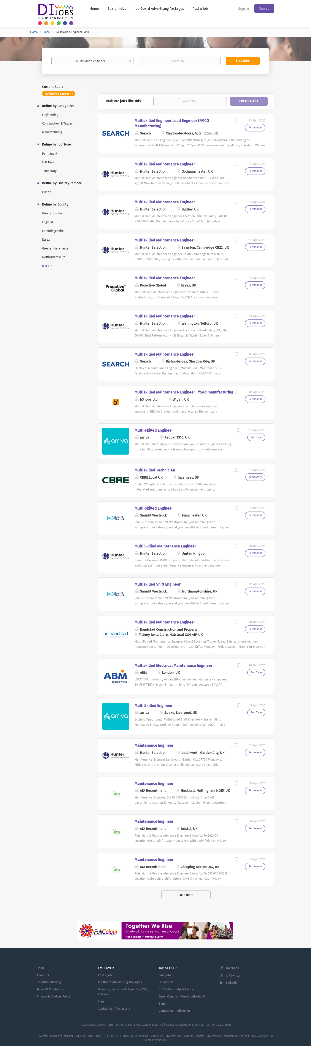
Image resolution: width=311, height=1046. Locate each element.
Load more (186, 895)
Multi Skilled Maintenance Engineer (165, 546)
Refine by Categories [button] (58, 106)
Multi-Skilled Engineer (154, 508)
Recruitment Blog (49, 982)
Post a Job (105, 975)
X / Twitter (233, 976)
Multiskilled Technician (155, 470)
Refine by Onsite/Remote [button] (61, 183)
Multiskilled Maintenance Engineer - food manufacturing (184, 392)
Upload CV (166, 982)
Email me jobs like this (123, 101)
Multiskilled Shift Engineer (158, 584)
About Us (43, 975)
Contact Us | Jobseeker (174, 1011)
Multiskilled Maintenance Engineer (165, 164)
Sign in (243, 8)
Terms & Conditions (50, 989)
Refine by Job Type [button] (56, 144)
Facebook (232, 968)
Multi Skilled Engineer (154, 705)
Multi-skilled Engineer (154, 430)
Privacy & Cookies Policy (54, 996)
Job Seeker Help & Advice (176, 989)
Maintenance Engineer (154, 745)
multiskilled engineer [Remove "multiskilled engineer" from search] (58, 93)
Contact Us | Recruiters (114, 1008)
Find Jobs (243, 61)
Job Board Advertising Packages (120, 982)
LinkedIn (232, 982)
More (45, 266)
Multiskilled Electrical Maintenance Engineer (173, 665)
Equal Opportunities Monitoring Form (184, 996)
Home (34, 32)
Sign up (264, 8)
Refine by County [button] (54, 204)
